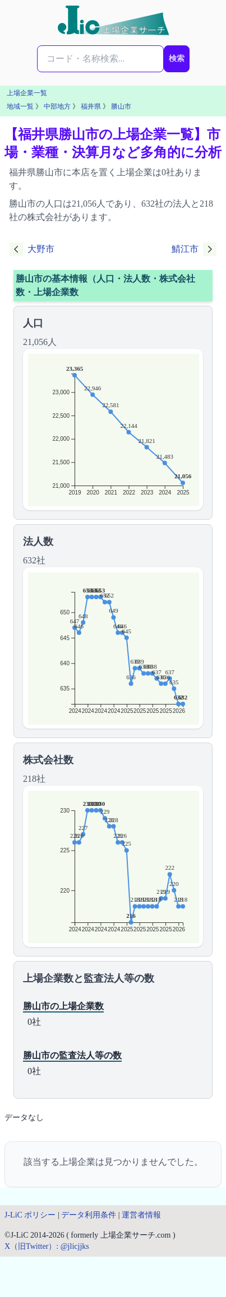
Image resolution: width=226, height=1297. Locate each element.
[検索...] (100, 58)
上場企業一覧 (27, 93)
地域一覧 (20, 106)
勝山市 (121, 106)
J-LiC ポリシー (30, 1215)
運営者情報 (141, 1215)
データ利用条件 (88, 1215)
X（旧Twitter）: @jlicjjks (46, 1246)
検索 (177, 58)
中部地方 (57, 106)
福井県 (91, 106)
